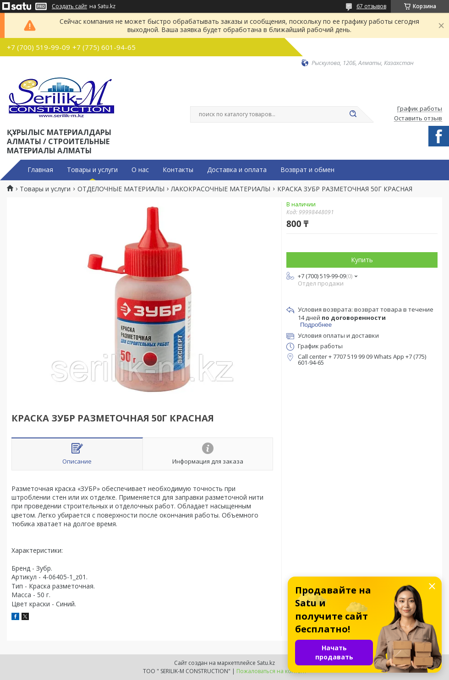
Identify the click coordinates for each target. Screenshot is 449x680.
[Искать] (353, 114)
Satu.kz (266, 663)
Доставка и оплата (237, 170)
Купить (362, 259)
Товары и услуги (92, 170)
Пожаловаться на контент (271, 671)
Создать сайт (69, 6)
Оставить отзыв (418, 118)
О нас (140, 170)
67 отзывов (371, 6)
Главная (40, 170)
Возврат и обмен (307, 170)
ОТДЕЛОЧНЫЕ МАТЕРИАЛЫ (120, 189)
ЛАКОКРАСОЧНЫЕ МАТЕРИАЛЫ (220, 189)
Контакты (178, 170)
